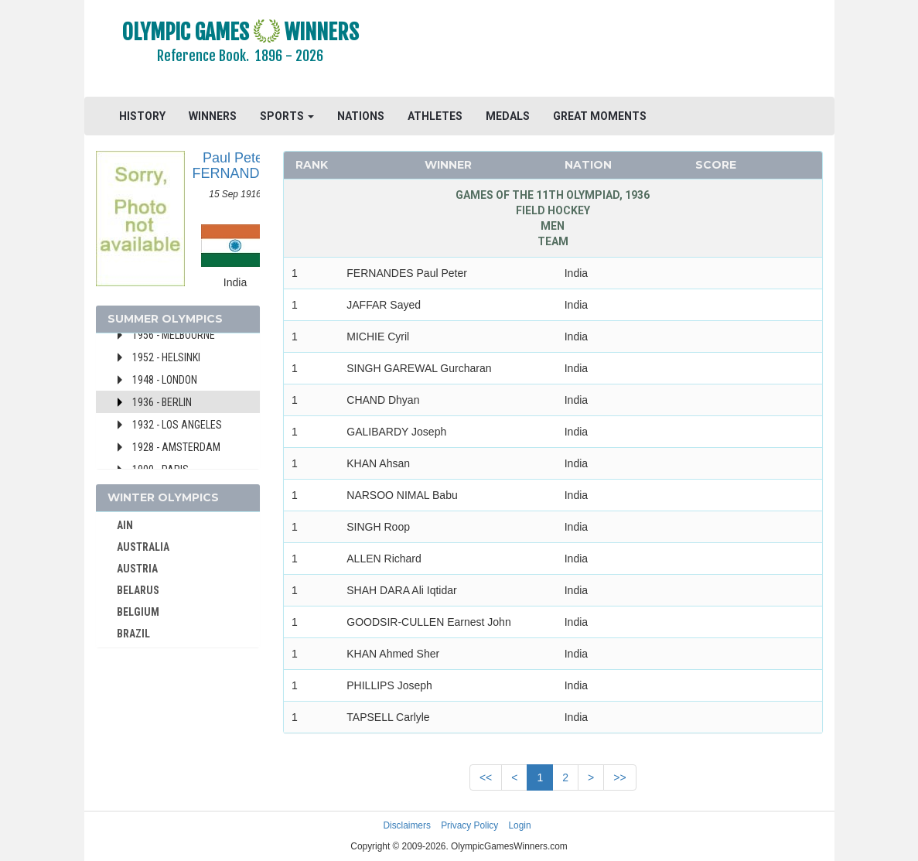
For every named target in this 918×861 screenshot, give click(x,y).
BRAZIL (133, 633)
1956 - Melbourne (173, 335)
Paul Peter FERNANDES (235, 165)
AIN (125, 525)
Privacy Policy (469, 825)
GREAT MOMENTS (600, 116)
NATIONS (360, 116)
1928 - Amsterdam (176, 447)
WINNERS (213, 116)
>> (619, 777)
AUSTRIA (137, 568)
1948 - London (164, 380)
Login (520, 825)
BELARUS (138, 590)
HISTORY (142, 116)
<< (485, 777)
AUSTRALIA (143, 547)
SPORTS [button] (287, 116)
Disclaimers (406, 825)
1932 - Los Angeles (177, 425)
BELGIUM (138, 612)
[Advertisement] (615, 50)
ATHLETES (435, 116)
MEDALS (508, 116)
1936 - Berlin (162, 402)
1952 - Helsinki (166, 357)
